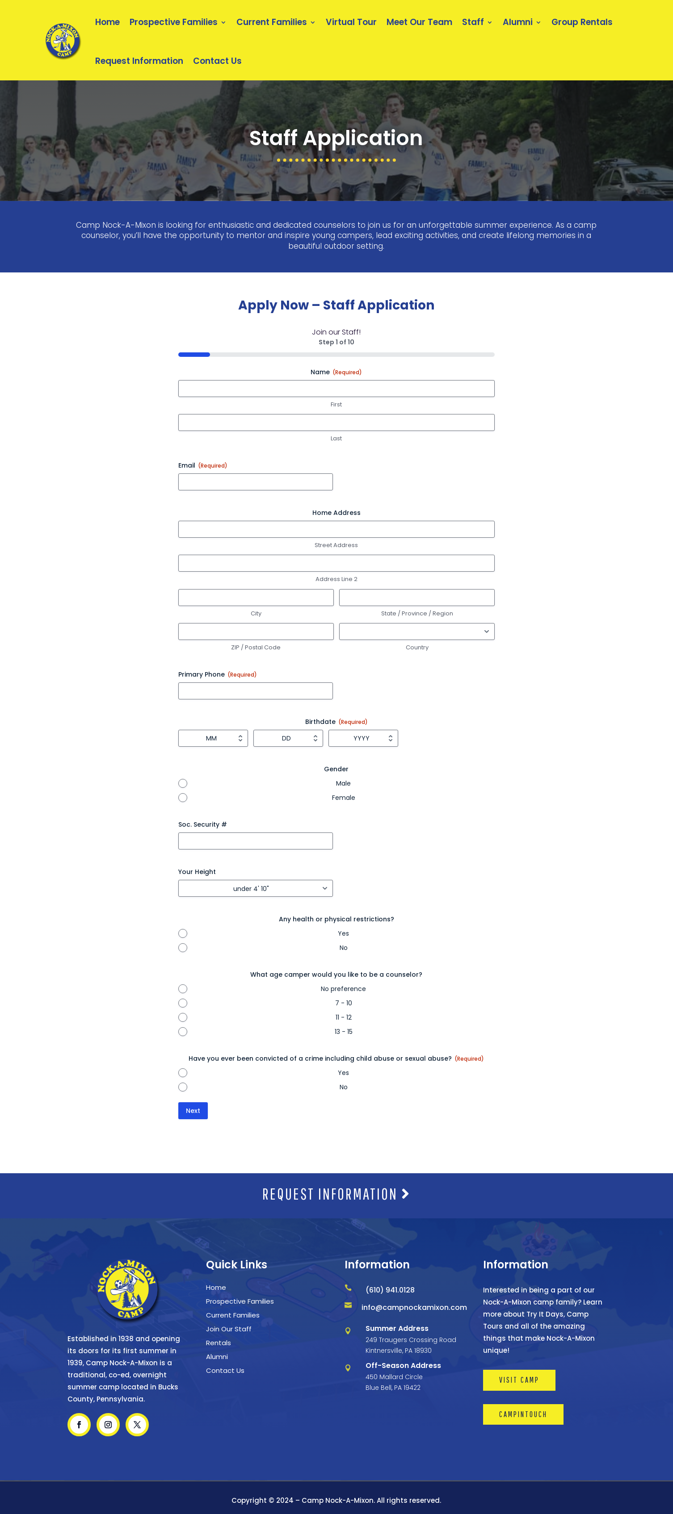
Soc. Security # (202, 824)
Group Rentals (582, 22)
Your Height (197, 871)
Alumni (518, 22)
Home (107, 22)
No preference (343, 988)
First (336, 405)
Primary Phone (217, 674)
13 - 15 (344, 1031)
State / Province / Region (417, 614)
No (344, 947)
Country (417, 648)
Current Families (271, 22)
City (256, 614)
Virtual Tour (351, 22)
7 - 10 (343, 1003)
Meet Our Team (419, 22)
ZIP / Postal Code (256, 648)
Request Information (139, 61)
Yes (343, 933)
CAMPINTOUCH (523, 1414)
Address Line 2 (336, 579)
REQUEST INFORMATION (336, 1193)
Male (343, 783)
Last (336, 439)
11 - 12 (344, 1017)
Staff (473, 22)
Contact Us (217, 61)
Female (343, 797)
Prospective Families (174, 22)
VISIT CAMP (519, 1379)
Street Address (336, 545)
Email (202, 465)
